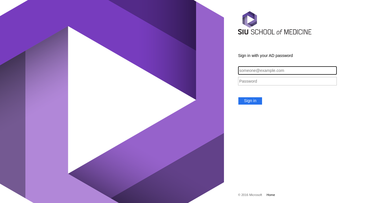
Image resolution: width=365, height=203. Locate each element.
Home (271, 195)
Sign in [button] (250, 100)
